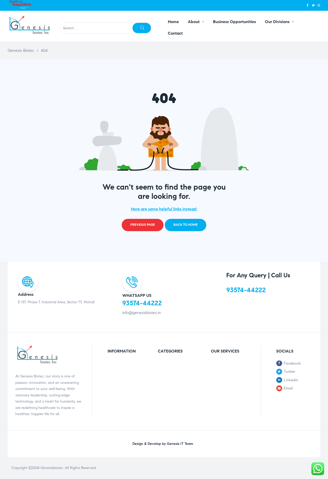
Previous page (142, 225)
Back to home (185, 225)
